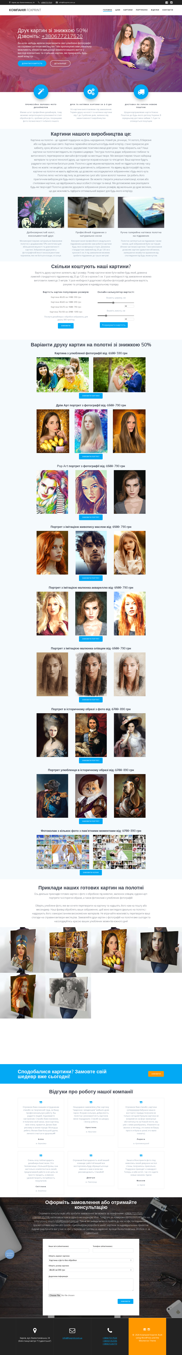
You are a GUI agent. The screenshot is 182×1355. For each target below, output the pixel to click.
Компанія (25, 10)
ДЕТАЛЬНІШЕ (60, 63)
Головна (107, 10)
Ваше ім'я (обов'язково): (59, 1246)
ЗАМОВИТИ (65, 326)
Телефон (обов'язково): (103, 1246)
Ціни (117, 10)
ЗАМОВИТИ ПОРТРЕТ (90, 456)
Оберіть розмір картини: (59, 1266)
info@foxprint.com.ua (66, 1221)
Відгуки (155, 10)
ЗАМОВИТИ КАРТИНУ (91, 396)
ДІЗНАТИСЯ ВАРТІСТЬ (32, 63)
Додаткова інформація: (58, 1276)
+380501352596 (41, 1217)
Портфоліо (142, 10)
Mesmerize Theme (147, 1340)
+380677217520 (46, 2)
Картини (128, 10)
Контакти (167, 10)
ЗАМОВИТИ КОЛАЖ (91, 873)
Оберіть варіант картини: (59, 1256)
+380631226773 (110, 1344)
